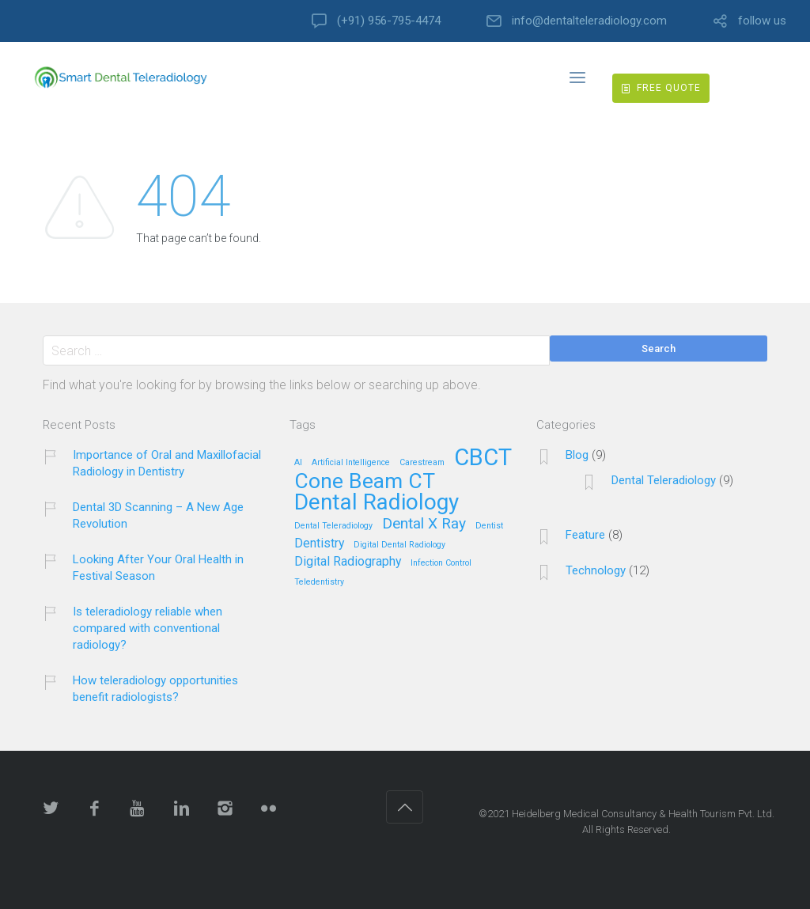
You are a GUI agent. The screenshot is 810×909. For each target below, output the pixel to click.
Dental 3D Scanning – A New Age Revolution (158, 515)
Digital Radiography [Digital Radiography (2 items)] (347, 562)
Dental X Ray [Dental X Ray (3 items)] (424, 524)
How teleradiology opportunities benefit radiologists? (155, 688)
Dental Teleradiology (663, 480)
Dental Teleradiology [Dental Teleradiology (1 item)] (333, 526)
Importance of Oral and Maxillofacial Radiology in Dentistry (167, 463)
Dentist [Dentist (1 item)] (489, 526)
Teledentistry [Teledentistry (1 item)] (319, 582)
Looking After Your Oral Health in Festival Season (158, 567)
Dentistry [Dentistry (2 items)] (319, 544)
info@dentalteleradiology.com (589, 21)
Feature (585, 535)
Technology (596, 570)
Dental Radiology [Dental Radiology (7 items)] (376, 503)
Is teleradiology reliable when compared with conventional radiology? (147, 628)
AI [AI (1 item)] (298, 463)
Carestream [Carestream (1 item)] (422, 463)
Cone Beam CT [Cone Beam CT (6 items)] (364, 481)
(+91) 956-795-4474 (389, 21)
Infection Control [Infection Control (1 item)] (441, 563)
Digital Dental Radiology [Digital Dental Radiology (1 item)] (399, 545)
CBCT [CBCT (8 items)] (483, 458)
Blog (577, 455)
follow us (762, 21)
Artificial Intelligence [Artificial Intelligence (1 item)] (351, 463)
